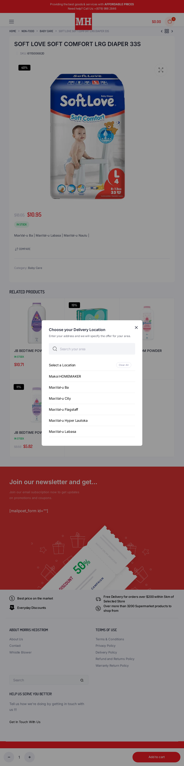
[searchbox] (92, 349)
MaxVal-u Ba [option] (59, 387)
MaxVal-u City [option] (60, 398)
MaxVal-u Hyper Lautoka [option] (68, 420)
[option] (92, 365)
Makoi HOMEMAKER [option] (65, 376)
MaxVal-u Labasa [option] (62, 431)
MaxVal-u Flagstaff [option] (63, 409)
